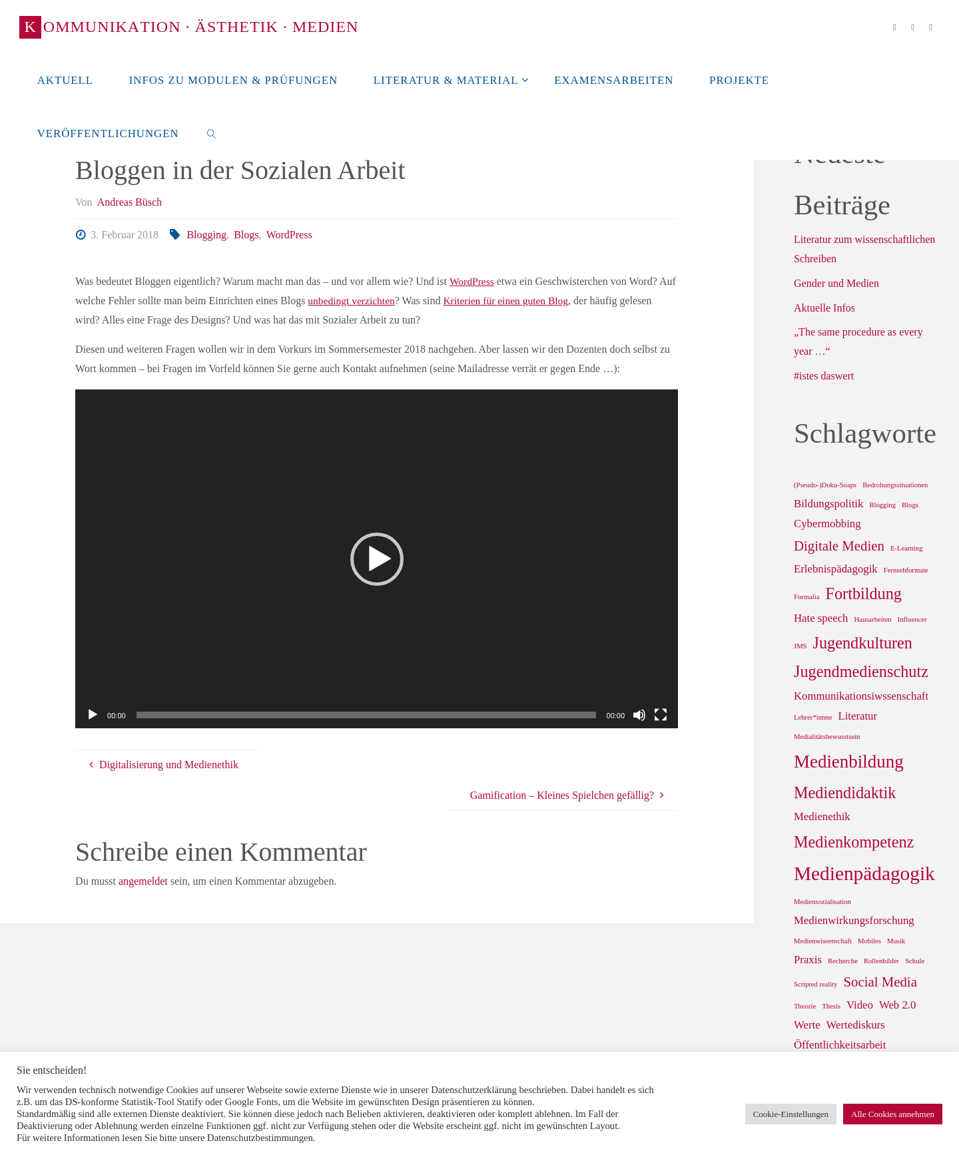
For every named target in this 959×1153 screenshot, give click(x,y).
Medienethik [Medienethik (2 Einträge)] (822, 816)
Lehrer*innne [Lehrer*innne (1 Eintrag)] (813, 717)
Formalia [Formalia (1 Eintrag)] (806, 596)
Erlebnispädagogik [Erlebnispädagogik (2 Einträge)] (836, 569)
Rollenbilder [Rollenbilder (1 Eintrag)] (881, 961)
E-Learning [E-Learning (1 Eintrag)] (906, 548)
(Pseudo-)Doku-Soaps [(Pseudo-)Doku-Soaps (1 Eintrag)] (825, 485)
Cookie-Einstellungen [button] (790, 1114)
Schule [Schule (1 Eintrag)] (914, 961)
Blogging (206, 234)
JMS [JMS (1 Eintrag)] (800, 646)
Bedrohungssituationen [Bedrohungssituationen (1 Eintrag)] (895, 485)
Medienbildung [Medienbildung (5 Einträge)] (849, 762)
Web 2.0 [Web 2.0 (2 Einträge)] (897, 1005)
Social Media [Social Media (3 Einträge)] (879, 982)
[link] (211, 133)
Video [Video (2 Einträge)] (859, 1005)
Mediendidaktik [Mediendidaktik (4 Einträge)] (845, 793)
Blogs (246, 234)
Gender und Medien (836, 283)
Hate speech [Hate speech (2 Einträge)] (821, 618)
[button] (377, 559)
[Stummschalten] (639, 715)
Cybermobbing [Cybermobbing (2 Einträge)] (827, 523)
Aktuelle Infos (824, 308)
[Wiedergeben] (92, 715)
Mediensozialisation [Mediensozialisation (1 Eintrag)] (822, 901)
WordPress (289, 234)
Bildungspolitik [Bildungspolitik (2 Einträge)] (828, 503)
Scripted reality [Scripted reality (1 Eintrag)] (815, 984)
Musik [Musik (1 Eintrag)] (896, 941)
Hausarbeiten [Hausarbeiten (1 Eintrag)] (872, 619)
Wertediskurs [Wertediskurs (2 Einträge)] (855, 1025)
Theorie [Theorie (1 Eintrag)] (805, 1006)
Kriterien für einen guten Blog (510, 300)
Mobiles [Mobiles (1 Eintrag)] (869, 941)
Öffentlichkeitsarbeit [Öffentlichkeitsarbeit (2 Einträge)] (840, 1044)
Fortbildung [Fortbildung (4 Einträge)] (863, 593)
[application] (376, 558)
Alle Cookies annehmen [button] (892, 1114)
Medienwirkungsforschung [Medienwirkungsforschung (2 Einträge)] (854, 920)
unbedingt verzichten (353, 300)
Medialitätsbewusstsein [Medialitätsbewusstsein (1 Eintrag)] (827, 736)
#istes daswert (824, 375)
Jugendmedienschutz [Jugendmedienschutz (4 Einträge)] (861, 671)
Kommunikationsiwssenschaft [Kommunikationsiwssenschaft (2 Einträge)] (861, 696)
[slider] (366, 715)
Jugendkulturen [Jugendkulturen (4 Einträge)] (862, 643)
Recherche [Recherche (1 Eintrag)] (843, 961)
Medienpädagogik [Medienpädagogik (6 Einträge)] (864, 873)
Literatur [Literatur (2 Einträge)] (857, 716)
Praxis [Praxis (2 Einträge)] (808, 959)
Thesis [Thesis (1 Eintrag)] (831, 1006)
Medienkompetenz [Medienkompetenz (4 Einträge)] (854, 842)
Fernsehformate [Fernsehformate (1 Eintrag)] (906, 570)
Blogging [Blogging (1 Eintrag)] (882, 505)
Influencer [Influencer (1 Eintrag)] (912, 619)
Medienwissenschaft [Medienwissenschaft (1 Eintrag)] (823, 941)
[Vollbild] (660, 715)
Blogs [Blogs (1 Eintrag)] (910, 505)
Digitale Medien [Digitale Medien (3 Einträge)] (839, 546)
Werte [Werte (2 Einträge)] (807, 1025)
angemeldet (143, 881)
